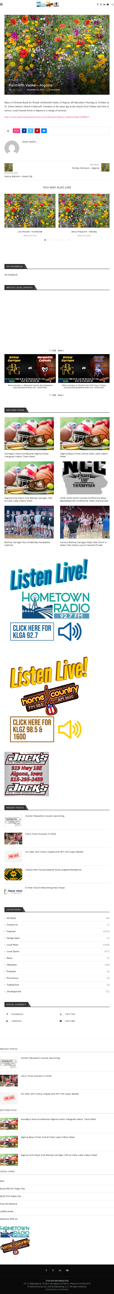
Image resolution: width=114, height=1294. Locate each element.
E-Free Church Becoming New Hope (45, 887)
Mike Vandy (17, 89)
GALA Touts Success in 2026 (40, 834)
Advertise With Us (9, 1219)
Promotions (58, 978)
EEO (2, 1181)
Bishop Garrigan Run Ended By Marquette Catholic (27, 544)
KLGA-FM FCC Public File (12, 1188)
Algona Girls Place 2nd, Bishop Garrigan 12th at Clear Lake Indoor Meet (28, 499)
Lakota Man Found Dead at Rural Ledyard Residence (53, 869)
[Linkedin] (104, 4)
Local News (58, 944)
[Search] (112, 4)
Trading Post (58, 984)
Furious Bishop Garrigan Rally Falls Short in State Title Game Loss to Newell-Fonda (83, 544)
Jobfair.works (7, 1211)
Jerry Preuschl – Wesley (84, 231)
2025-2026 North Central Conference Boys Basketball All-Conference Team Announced (84, 499)
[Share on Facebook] (24, 130)
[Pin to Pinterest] (37, 130)
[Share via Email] (44, 130)
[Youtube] (108, 4)
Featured (58, 931)
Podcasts (58, 971)
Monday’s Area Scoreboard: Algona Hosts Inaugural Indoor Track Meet (26, 455)
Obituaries (58, 964)
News (58, 958)
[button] (61, 351)
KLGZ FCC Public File (10, 1196)
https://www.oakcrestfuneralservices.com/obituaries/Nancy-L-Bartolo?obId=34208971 (47, 117)
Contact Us (58, 924)
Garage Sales (58, 938)
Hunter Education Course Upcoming (44, 816)
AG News (58, 918)
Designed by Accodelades (57, 1289)
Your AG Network (8, 1204)
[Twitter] (101, 4)
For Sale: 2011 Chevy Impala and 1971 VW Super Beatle (54, 852)
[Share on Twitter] (30, 130)
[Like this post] (17, 130)
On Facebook (11, 274)
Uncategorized (58, 991)
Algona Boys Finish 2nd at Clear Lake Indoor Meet (84, 455)
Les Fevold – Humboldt (30, 231)
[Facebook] (97, 4)
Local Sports (58, 951)
